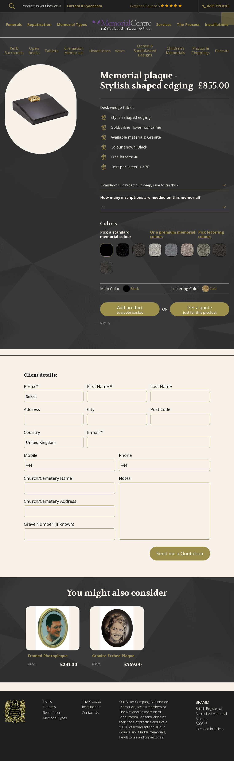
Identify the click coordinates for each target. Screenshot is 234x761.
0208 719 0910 (218, 6)
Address (32, 409)
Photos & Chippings (200, 50)
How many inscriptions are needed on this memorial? (150, 197)
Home (48, 701)
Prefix (29, 386)
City (90, 409)
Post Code (160, 409)
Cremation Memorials (73, 50)
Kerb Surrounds (14, 50)
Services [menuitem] (164, 24)
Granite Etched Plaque (109, 660)
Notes (125, 478)
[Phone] (164, 465)
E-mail (93, 432)
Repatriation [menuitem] (41, 24)
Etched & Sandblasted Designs (145, 51)
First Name (98, 386)
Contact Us (91, 714)
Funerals (50, 708)
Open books (34, 50)
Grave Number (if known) (49, 524)
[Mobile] (69, 465)
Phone (125, 455)
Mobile (30, 455)
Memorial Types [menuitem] (75, 24)
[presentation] (56, 552)
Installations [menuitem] (218, 24)
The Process (92, 701)
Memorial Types (56, 720)
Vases (120, 51)
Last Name (161, 386)
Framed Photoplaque (52, 657)
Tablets (51, 51)
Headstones (100, 51)
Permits (222, 51)
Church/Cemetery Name (48, 478)
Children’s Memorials (175, 50)
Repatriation (53, 714)
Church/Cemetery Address (50, 501)
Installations (92, 708)
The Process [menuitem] (189, 24)
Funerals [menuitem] (15, 24)
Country (32, 432)
